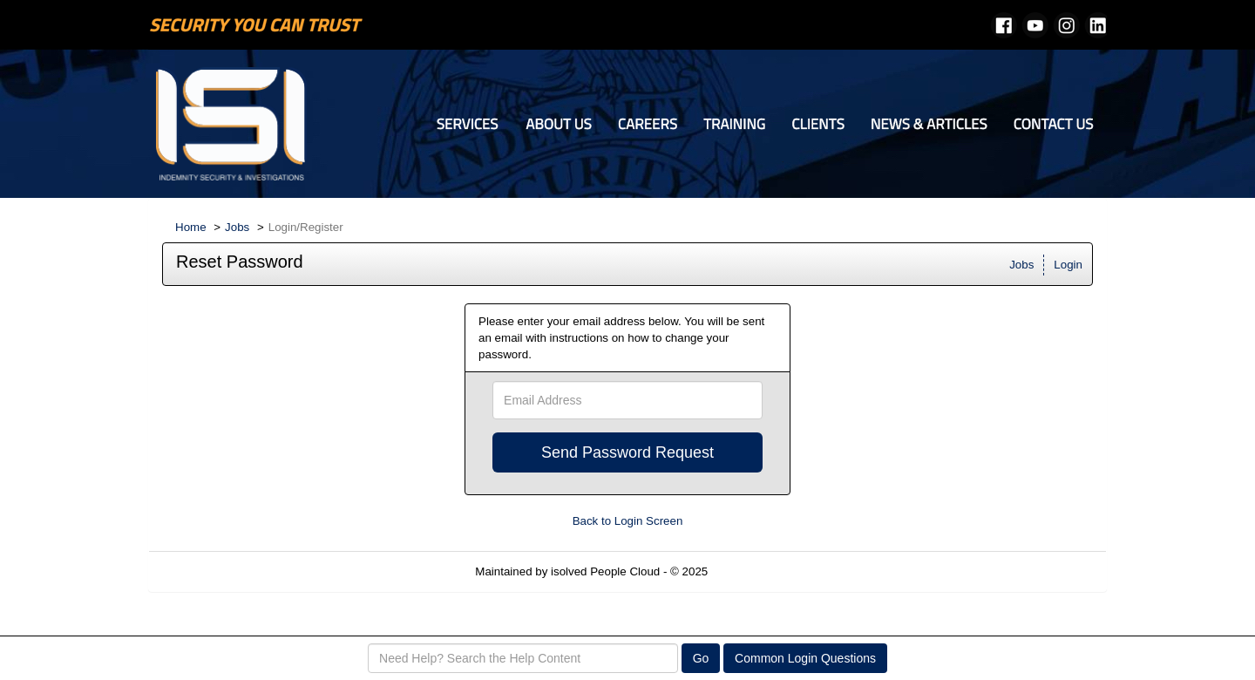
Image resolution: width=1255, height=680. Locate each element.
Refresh (759, 571)
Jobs (237, 227)
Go (701, 658)
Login (1068, 264)
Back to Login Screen (628, 520)
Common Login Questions (805, 658)
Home (191, 227)
